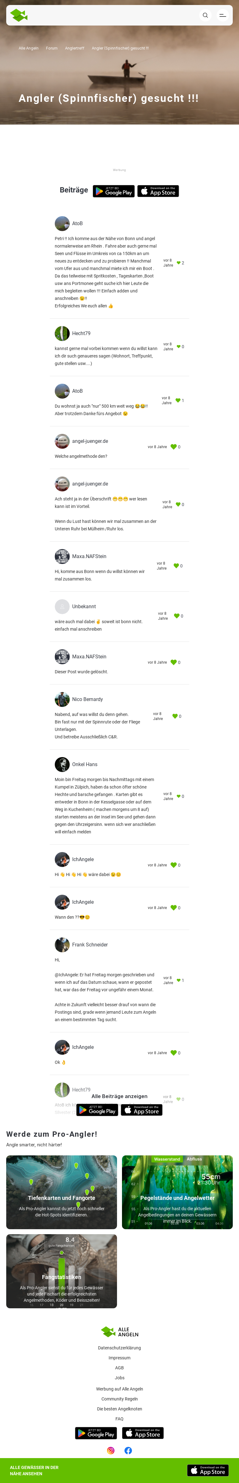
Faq (119, 1418)
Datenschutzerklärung (119, 1347)
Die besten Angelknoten (119, 1408)
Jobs (119, 1377)
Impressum (119, 1357)
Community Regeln (119, 1398)
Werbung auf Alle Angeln (119, 1388)
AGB (119, 1367)
